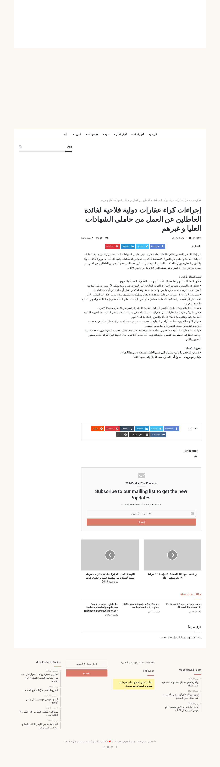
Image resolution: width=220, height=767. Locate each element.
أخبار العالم (139, 134)
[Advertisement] (110, 24)
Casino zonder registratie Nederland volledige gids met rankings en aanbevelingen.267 (101, 607)
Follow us (148, 671)
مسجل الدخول (180, 637)
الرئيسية (153, 134)
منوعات (93, 134)
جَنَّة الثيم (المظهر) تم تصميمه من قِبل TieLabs (86, 741)
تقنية (107, 134)
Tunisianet (196, 238)
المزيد (78, 134)
